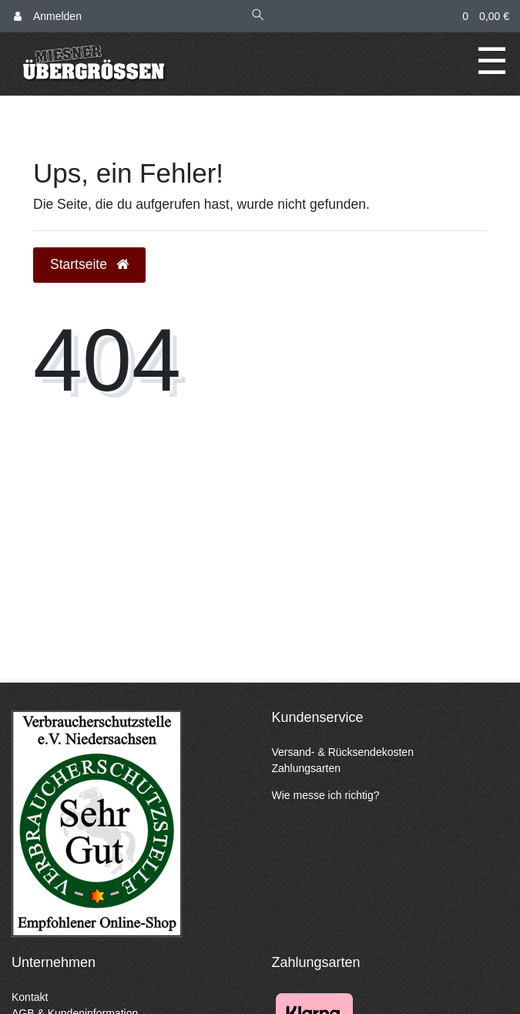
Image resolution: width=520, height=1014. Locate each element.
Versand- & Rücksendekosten (343, 752)
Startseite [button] (89, 264)
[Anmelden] (47, 16)
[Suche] (258, 16)
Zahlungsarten (306, 768)
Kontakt (30, 997)
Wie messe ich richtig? (326, 795)
